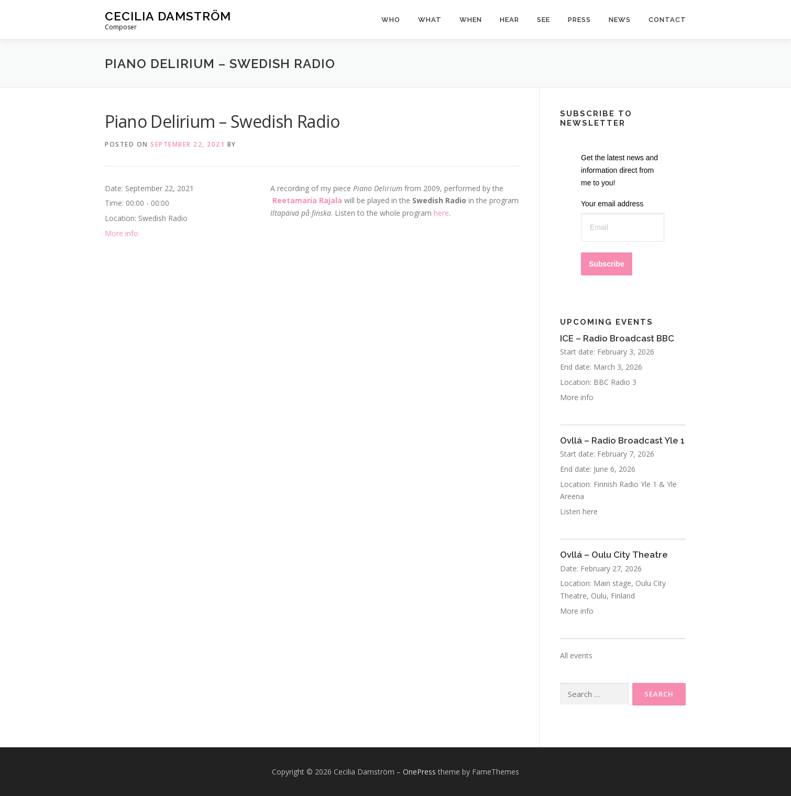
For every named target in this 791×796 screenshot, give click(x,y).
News (620, 20)
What (430, 20)
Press (579, 20)
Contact (667, 20)
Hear (509, 20)
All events (576, 655)
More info (121, 233)
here (441, 213)
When (470, 20)
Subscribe (606, 264)
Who (390, 20)
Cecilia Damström (168, 16)
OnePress (419, 772)
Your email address (612, 203)
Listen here (579, 511)
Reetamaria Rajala (307, 200)
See (543, 20)
